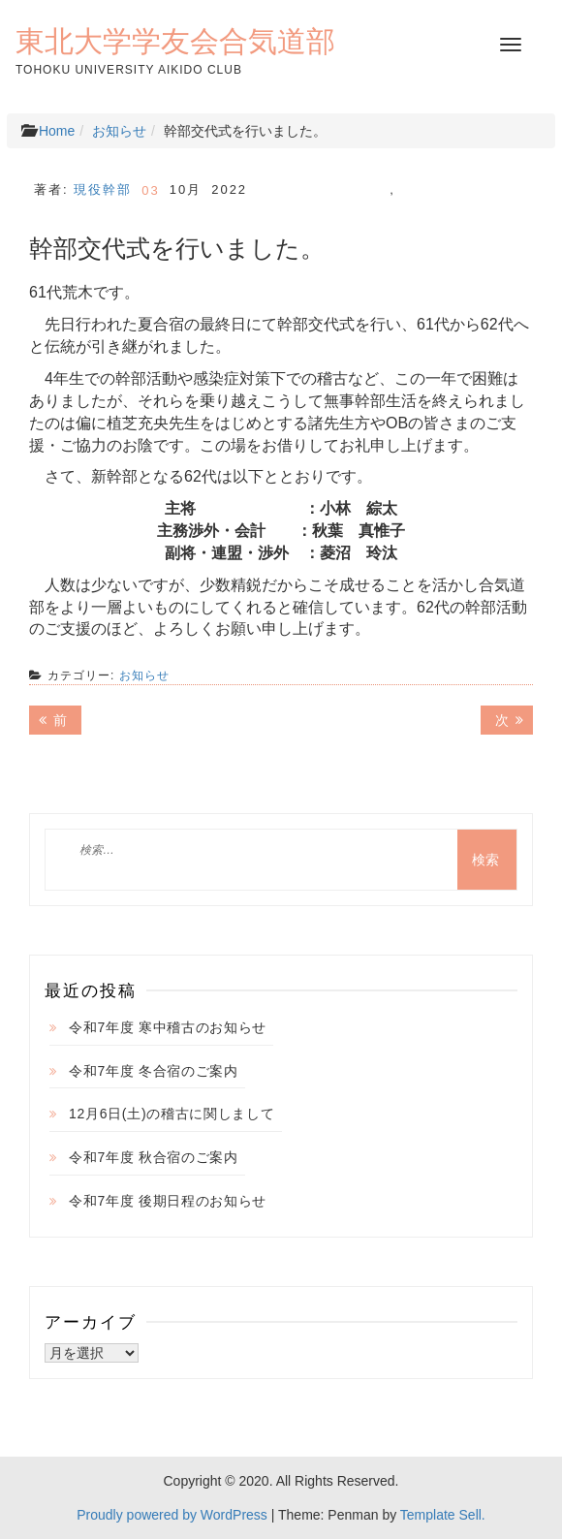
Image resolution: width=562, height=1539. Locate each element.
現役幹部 (103, 189)
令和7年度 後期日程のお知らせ (167, 1201)
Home (57, 131)
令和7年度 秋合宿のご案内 (153, 1157)
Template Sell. (442, 1515)
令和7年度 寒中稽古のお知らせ (167, 1027)
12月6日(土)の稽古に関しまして (172, 1113)
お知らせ (119, 131)
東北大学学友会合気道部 (175, 40)
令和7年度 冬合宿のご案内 (153, 1071)
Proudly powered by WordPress (172, 1515)
